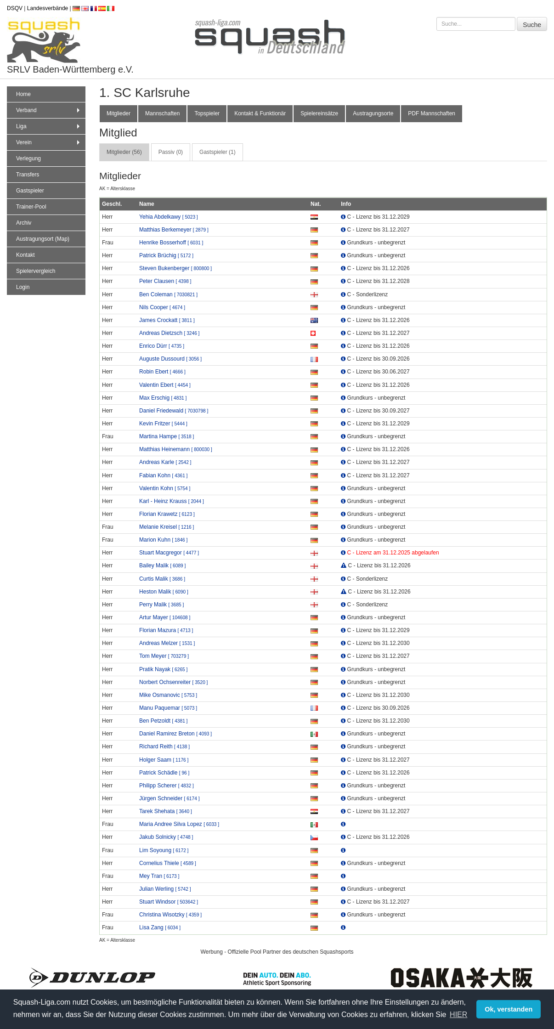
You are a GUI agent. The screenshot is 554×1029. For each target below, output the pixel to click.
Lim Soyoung (163, 850)
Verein (49, 142)
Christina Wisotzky (170, 914)
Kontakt (25, 255)
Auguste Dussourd (170, 359)
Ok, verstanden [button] (508, 1009)
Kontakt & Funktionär (260, 113)
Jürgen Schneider (169, 798)
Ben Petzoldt (163, 721)
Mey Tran (159, 876)
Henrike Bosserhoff (171, 242)
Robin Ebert (162, 371)
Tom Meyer (164, 656)
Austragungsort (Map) (42, 239)
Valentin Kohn (164, 488)
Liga (49, 126)
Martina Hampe (166, 436)
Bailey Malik (162, 565)
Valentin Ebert (165, 385)
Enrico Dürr (161, 346)
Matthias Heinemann (175, 449)
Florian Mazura (166, 630)
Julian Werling (165, 889)
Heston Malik (163, 591)
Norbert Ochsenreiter (173, 682)
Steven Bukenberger (175, 268)
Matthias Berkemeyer (174, 229)
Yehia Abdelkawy (168, 217)
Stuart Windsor (168, 902)
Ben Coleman (168, 294)
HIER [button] (458, 1014)
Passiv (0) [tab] (170, 152)
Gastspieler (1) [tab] (217, 152)
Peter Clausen (165, 281)
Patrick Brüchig (166, 255)
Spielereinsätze (319, 113)
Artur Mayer (164, 617)
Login (22, 287)
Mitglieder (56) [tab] (124, 152)
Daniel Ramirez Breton (175, 733)
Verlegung (28, 158)
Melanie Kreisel (166, 527)
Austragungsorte (373, 113)
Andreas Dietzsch (169, 333)
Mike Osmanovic (168, 695)
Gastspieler (30, 190)
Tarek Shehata (165, 811)
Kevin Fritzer (163, 423)
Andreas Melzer (167, 643)
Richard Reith (164, 746)
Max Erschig (163, 398)
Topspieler (207, 113)
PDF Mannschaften (431, 113)
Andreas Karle (165, 462)
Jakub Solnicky (166, 837)
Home (23, 94)
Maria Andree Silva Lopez (179, 824)
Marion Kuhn (163, 540)
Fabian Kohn (163, 475)
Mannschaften (162, 113)
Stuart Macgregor (169, 552)
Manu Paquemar (168, 708)
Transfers (27, 174)
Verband (49, 110)
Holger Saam (163, 760)
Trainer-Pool (31, 207)
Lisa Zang (160, 927)
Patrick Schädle (164, 772)
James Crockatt (167, 320)
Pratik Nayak (163, 669)
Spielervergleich (35, 271)
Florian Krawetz (167, 514)
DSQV (15, 8)
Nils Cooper (162, 307)
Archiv (23, 223)
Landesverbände (47, 8)
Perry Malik (161, 604)
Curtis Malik (162, 579)
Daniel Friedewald (173, 410)
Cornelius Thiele (167, 863)
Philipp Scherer (166, 785)
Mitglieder (118, 113)
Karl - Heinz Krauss (171, 501)
